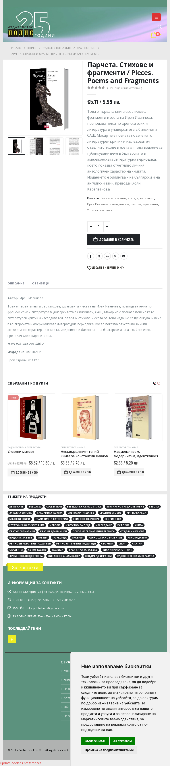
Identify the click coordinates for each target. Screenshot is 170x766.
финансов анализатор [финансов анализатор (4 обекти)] (64, 556)
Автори (69, 698)
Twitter (99, 256)
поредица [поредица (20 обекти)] (60, 537)
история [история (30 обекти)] (123, 525)
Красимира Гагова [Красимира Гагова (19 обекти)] (49, 512)
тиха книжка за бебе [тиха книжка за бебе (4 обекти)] (83, 549)
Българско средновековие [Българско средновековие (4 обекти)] (125, 506)
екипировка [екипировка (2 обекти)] (113, 519)
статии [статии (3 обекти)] (137, 543)
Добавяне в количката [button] (35, 472)
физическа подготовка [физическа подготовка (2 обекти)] (26, 556)
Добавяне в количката (116, 239)
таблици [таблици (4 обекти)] (57, 549)
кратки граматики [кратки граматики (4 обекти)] (22, 531)
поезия (124, 204)
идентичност (145, 198)
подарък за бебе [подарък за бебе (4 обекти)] (20, 537)
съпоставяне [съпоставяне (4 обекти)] (37, 549)
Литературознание (82, 447)
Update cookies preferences (20, 763)
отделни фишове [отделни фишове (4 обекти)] (132, 531)
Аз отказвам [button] (122, 741)
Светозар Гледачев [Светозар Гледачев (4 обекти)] (81, 512)
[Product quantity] (99, 226)
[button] (156, 17)
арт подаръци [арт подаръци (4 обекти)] (136, 512)
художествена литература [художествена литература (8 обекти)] (135, 556)
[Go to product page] (41, 418)
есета (131, 198)
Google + (115, 256)
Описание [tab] (16, 283)
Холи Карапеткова (99, 210)
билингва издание (113, 198)
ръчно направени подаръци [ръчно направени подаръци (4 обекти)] (76, 543)
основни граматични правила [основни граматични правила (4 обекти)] (93, 531)
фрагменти (150, 204)
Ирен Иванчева (98, 204)
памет (114, 204)
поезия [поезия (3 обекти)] (42, 537)
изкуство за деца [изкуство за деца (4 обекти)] (78, 525)
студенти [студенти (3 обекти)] (16, 549)
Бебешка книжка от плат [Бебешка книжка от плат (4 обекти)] (84, 506)
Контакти (70, 671)
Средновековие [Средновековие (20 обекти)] (111, 512)
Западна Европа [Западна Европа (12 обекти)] (20, 512)
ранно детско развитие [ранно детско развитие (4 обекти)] (105, 537)
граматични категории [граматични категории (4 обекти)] (51, 519)
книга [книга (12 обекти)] (139, 525)
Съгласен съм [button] (95, 741)
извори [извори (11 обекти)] (55, 525)
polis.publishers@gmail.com (45, 608)
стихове (136, 204)
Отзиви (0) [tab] (41, 283)
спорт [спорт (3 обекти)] (122, 543)
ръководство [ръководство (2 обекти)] (137, 537)
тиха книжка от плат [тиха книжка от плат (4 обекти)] (117, 549)
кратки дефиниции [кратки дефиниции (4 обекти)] (53, 531)
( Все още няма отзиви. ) (124, 88)
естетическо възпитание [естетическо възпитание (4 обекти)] (26, 525)
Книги (68, 680)
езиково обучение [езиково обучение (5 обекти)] (86, 519)
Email (124, 256)
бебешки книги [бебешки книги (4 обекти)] (19, 519)
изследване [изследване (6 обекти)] (104, 525)
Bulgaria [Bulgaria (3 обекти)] (35, 506)
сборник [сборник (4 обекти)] (107, 543)
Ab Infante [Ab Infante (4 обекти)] (16, 506)
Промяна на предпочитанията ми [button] (109, 750)
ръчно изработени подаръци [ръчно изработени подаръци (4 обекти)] (30, 543)
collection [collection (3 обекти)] (54, 506)
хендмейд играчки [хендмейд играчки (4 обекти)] (98, 556)
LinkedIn (107, 256)
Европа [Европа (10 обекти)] (154, 506)
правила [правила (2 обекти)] (77, 537)
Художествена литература (33, 447)
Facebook (90, 256)
